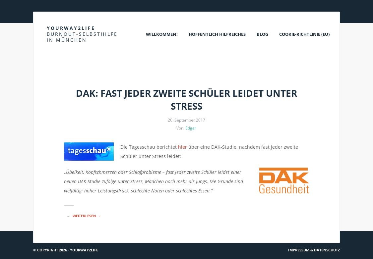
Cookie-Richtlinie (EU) (304, 34)
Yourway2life (82, 34)
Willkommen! (162, 34)
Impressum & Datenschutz (314, 249)
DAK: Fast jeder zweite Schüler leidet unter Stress (186, 99)
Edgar (190, 128)
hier (182, 147)
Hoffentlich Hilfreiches (217, 34)
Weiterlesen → (87, 215)
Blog (262, 34)
